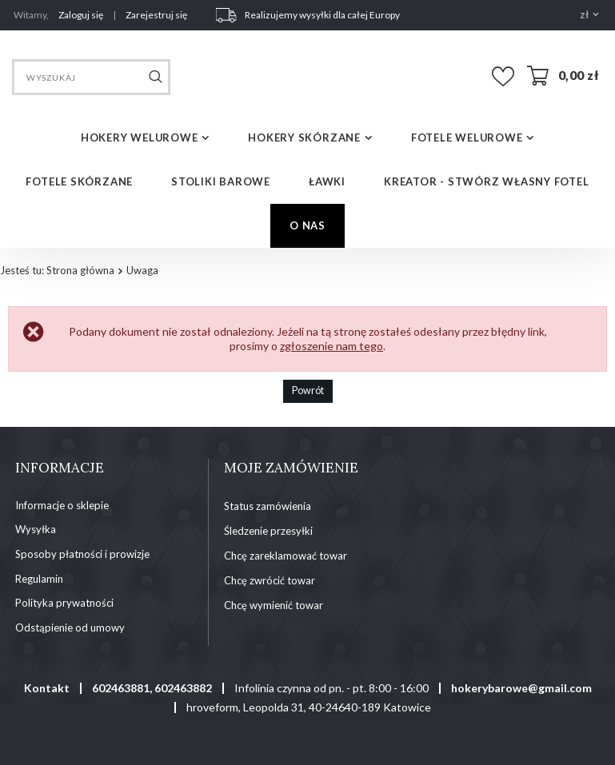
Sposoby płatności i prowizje (82, 554)
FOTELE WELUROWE (467, 137)
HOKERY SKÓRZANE (304, 137)
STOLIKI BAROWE (220, 181)
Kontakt (47, 688)
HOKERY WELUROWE (139, 137)
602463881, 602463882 (152, 688)
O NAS (307, 225)
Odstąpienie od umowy (70, 628)
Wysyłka (35, 530)
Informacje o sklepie (62, 506)
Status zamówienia (267, 506)
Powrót (308, 390)
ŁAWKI (327, 181)
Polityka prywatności (64, 603)
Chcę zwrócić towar (269, 580)
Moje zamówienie (291, 467)
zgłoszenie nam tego (331, 346)
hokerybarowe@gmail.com (521, 688)
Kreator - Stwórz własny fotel (486, 181)
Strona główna (80, 270)
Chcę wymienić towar (273, 605)
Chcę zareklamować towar (285, 555)
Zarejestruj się (156, 15)
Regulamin (39, 579)
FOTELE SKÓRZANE (79, 181)
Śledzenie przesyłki (268, 530)
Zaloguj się (81, 15)
